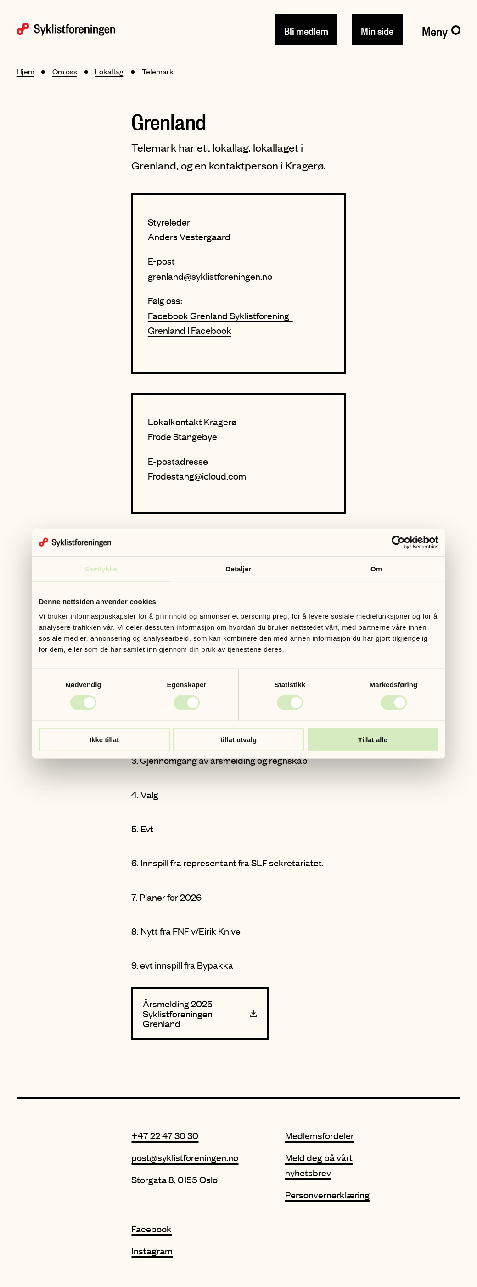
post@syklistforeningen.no (184, 1157)
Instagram (152, 1250)
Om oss (64, 71)
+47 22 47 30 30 (164, 1135)
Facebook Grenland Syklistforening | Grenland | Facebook (220, 323)
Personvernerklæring (327, 1194)
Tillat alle (372, 739)
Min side (377, 29)
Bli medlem (306, 29)
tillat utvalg (238, 739)
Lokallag (109, 71)
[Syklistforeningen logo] (66, 29)
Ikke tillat (104, 739)
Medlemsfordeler (319, 1135)
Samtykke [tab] (100, 569)
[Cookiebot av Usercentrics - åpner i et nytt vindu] (398, 542)
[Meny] (441, 29)
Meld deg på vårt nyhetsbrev (319, 1165)
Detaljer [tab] (239, 569)
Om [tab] (376, 569)
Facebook (151, 1228)
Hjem (25, 71)
